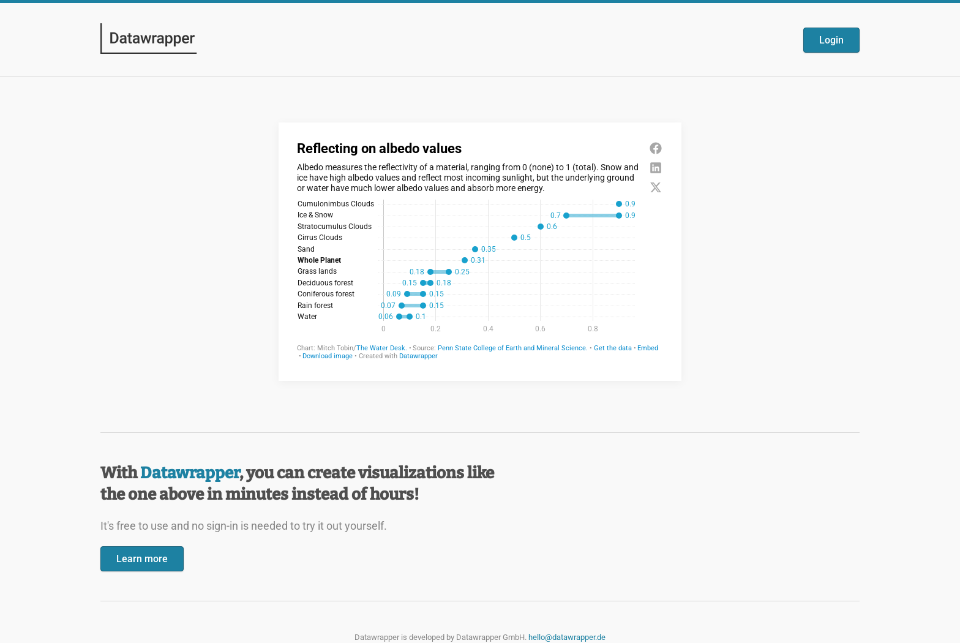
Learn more (142, 559)
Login (831, 40)
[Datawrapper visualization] (480, 250)
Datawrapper (189, 473)
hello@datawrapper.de (567, 637)
